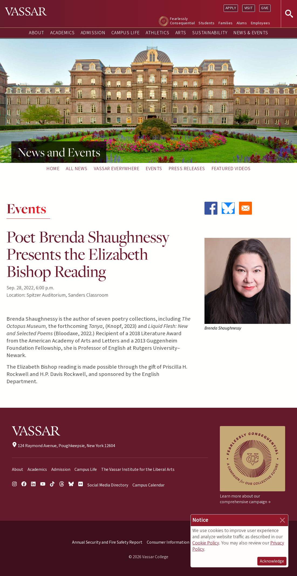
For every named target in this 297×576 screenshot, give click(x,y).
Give (265, 8)
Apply (231, 8)
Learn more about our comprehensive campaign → (245, 499)
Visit (248, 8)
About (36, 32)
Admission (93, 32)
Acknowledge (272, 561)
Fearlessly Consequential (182, 21)
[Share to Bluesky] (228, 208)
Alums (242, 23)
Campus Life (125, 32)
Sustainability (209, 32)
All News (76, 168)
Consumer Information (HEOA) (175, 542)
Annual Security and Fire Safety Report (107, 542)
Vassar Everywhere (116, 168)
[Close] (282, 520)
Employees (260, 23)
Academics (62, 32)
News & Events (250, 32)
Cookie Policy (205, 543)
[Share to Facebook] (210, 208)
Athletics (157, 32)
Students (206, 23)
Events (154, 168)
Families (226, 23)
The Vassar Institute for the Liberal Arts (138, 469)
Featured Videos (231, 168)
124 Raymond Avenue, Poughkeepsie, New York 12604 (63, 446)
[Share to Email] (245, 208)
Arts (180, 32)
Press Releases (187, 168)
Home (52, 168)
